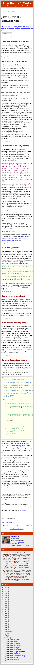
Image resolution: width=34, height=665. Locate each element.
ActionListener (6, 552)
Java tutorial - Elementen (12, 643)
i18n (10, 561)
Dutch (5, 558)
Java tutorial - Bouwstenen (13, 646)
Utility (26, 576)
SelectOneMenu (18, 571)
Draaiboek (17, 28)
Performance (8, 569)
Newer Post (5, 525)
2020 (5, 602)
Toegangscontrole (9, 28)
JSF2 (21, 563)
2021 (5, 600)
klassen (19, 65)
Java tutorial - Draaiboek (12, 654)
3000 (5, 588)
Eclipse (13, 558)
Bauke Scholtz (16, 536)
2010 (5, 622)
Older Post (29, 525)
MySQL (26, 565)
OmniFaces (10, 567)
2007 (5, 628)
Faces (11, 560)
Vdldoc (26, 577)
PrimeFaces (9, 570)
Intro (2, 26)
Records (23, 570)
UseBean (22, 576)
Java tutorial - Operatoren (13, 650)
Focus (19, 560)
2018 (5, 606)
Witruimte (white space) (13, 322)
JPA (11, 563)
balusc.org (21, 542)
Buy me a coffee (14, 545)
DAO (28, 555)
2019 (5, 604)
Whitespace (26, 579)
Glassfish (24, 560)
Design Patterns (14, 557)
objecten (7, 256)
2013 (5, 616)
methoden (4, 67)
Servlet (6, 573)
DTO (29, 557)
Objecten (17, 240)
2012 (5, 618)
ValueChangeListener (18, 577)
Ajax (14, 552)
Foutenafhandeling (25, 28)
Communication (7, 554)
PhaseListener (18, 569)
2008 (5, 626)
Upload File (15, 576)
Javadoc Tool (21, 447)
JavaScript (25, 561)
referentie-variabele (25, 258)
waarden (4, 497)
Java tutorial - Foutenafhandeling (15, 656)
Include (19, 561)
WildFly (17, 580)
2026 (5, 590)
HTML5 (6, 561)
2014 (5, 614)
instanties (12, 258)
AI (11, 552)
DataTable (6, 557)
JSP (26, 563)
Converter (6, 555)
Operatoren (4, 238)
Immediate (14, 561)
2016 (5, 610)
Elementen (11, 26)
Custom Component (21, 555)
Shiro (11, 573)
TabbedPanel (6, 574)
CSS (11, 555)
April (6, 638)
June (6, 634)
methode (21, 153)
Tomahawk (12, 574)
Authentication (20, 552)
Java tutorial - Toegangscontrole (15, 652)
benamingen (5, 151)
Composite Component (17, 554)
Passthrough (26, 567)
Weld (22, 579)
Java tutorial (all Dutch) (12, 639)
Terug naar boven (6, 57)
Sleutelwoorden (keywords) (15, 145)
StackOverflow (25, 573)
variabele (28, 123)
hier (2, 452)
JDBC (7, 563)
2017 (5, 608)
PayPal (27, 545)
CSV (14, 555)
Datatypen (25, 26)
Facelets (6, 560)
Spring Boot (17, 573)
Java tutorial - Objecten (12, 658)
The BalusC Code (17, 3)
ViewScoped (9, 579)
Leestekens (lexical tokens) (15, 41)
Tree (23, 574)
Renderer (28, 570)
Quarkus (15, 570)
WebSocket (17, 579)
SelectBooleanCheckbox (8, 571)
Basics (6, 26)
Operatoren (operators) (13, 296)
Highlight (29, 560)
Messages (21, 565)
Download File (23, 557)
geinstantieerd (23, 263)
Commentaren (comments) (14, 360)
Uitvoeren (7, 30)
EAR (9, 558)
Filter (15, 560)
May (6, 636)
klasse (8, 153)
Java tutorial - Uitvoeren (12, 660)
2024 (5, 594)
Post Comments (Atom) (17, 529)
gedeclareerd (5, 263)
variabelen (25, 65)
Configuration (28, 554)
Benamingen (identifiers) (14, 61)
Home (17, 525)
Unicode (8, 576)
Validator (9, 577)
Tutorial (28, 574)
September (8, 632)
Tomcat (19, 574)
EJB (18, 558)
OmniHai (20, 567)
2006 (5, 630)
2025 (5, 592)
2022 (5, 598)
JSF (16, 563)
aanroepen (21, 68)
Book (25, 552)
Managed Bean (11, 565)
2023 (5, 596)
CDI (29, 553)
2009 (5, 624)
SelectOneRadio (27, 571)
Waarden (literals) (10, 247)
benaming (7, 193)
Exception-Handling (27, 558)
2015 (5, 612)
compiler (28, 347)
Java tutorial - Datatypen (12, 648)
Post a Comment (6, 522)
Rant (19, 570)
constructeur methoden (8, 107)
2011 (5, 620)
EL (21, 558)
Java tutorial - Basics (11, 641)
